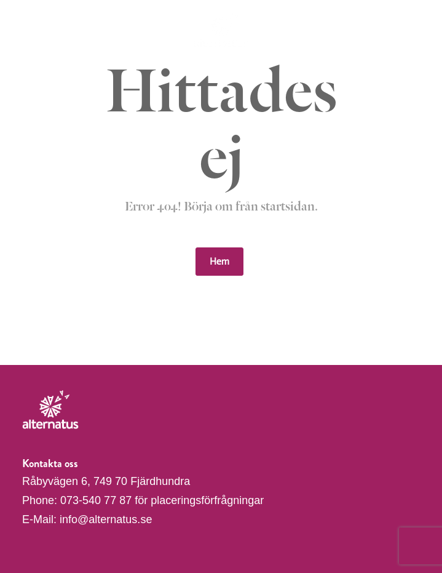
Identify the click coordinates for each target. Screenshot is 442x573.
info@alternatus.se (106, 519)
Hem (219, 261)
